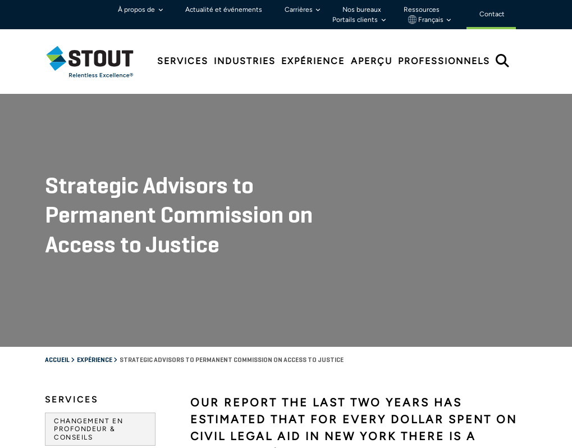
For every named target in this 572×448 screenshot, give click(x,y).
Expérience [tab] (313, 61)
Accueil (58, 120)
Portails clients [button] (355, 20)
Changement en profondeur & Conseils (88, 190)
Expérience (95, 120)
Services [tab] (182, 61)
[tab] (98, 61)
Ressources (422, 9)
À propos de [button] (137, 9)
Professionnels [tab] (444, 61)
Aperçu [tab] (371, 61)
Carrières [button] (299, 9)
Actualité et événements (223, 9)
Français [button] (426, 20)
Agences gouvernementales (96, 257)
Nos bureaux (361, 9)
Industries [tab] (245, 61)
